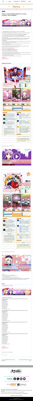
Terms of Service (25, 393)
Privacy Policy (20, 393)
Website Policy (13, 395)
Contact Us (20, 395)
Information (6, 354)
